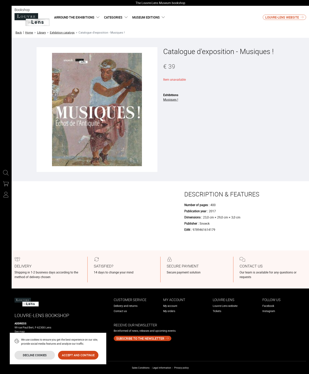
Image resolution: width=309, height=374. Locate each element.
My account (170, 306)
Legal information (162, 367)
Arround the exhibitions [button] (76, 17)
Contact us (120, 311)
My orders (169, 311)
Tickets (217, 311)
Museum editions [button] (148, 17)
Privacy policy (181, 367)
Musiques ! (170, 99)
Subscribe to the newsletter (140, 338)
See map (20, 331)
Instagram (268, 311)
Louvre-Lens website (282, 17)
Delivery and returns (125, 306)
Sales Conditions (140, 367)
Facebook (268, 306)
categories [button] (115, 17)
